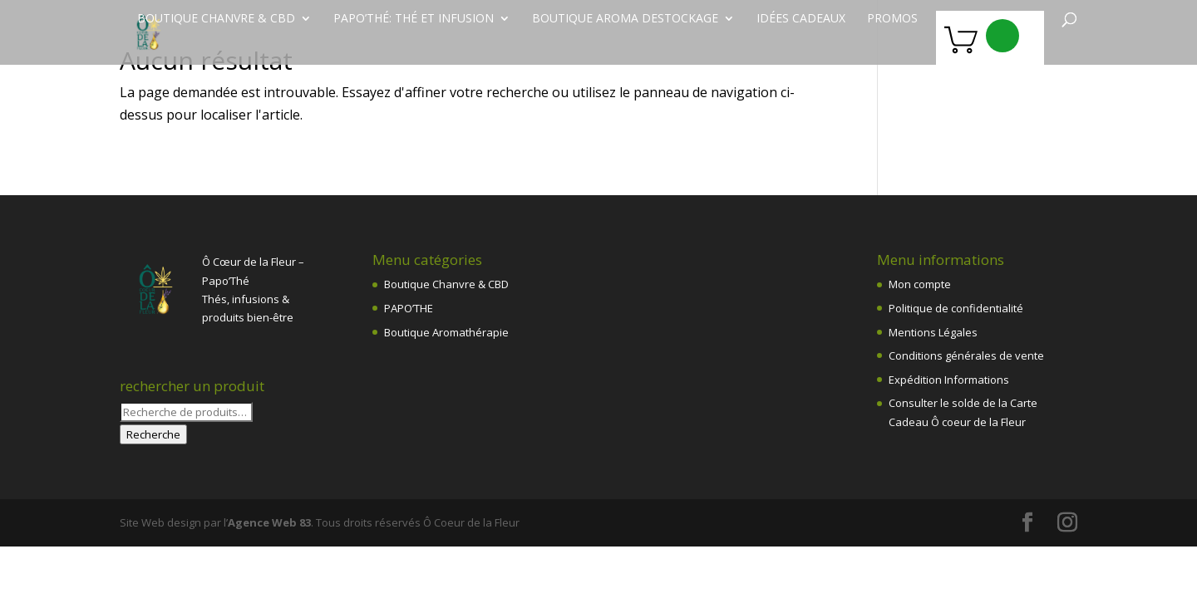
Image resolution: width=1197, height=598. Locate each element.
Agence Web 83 (269, 522)
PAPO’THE (408, 308)
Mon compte (920, 284)
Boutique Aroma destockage (625, 19)
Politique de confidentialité (956, 308)
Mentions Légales (933, 332)
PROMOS (892, 19)
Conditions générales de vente (966, 355)
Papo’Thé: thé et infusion (413, 19)
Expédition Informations (949, 379)
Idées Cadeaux (800, 19)
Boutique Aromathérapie (446, 332)
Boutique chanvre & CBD (216, 19)
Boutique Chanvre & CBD (446, 284)
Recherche (153, 434)
